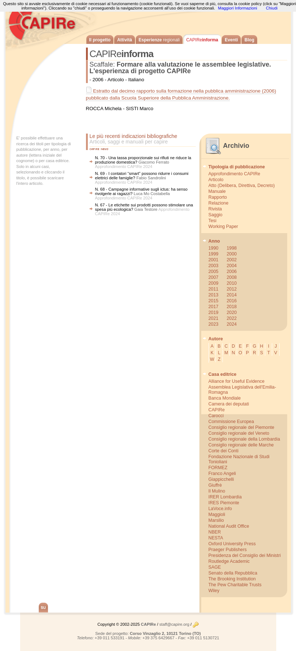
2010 (232, 283)
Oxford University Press (232, 543)
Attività (124, 39)
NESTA (216, 537)
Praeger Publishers (228, 549)
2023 (213, 324)
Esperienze (159, 39)
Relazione (219, 203)
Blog (249, 39)
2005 (213, 271)
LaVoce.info (220, 508)
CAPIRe (45, 22)
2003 (213, 265)
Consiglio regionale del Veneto (239, 433)
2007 (213, 277)
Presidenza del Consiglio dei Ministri (245, 555)
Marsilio (216, 520)
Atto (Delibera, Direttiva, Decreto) (242, 185)
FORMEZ (218, 467)
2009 (213, 283)
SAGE (215, 567)
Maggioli (217, 514)
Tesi (213, 220)
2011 (213, 289)
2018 (232, 306)
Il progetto (100, 39)
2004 (232, 265)
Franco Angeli (222, 473)
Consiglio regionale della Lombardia (244, 439)
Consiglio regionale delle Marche (241, 445)
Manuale (217, 191)
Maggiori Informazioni (237, 8)
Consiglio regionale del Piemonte (241, 427)
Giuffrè (215, 485)
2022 (232, 318)
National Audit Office (229, 526)
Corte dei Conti (224, 450)
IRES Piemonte (224, 502)
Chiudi (272, 8)
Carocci (216, 415)
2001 (213, 259)
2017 (213, 306)
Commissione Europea (231, 421)
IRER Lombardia (225, 497)
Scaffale (101, 64)
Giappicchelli (221, 479)
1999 (213, 254)
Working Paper (223, 226)
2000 (232, 254)
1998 (232, 248)
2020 (232, 312)
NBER (215, 532)
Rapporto (218, 197)
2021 (213, 318)
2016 (232, 300)
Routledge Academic (229, 561)
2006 (232, 271)
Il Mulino (217, 491)
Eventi (231, 39)
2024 (232, 324)
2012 (232, 289)
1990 (213, 248)
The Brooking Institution (232, 578)
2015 (213, 300)
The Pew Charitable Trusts (235, 584)
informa (202, 39)
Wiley (214, 590)
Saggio (215, 214)
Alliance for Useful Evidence (237, 381)
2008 (232, 277)
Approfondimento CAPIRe (235, 173)
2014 (232, 295)
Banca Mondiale (225, 398)
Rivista (215, 209)
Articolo (216, 179)
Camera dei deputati (229, 404)
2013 (213, 295)
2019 (213, 312)
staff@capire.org (174, 624)
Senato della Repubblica (233, 573)
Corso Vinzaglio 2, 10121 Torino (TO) (165, 633)
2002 (232, 259)
